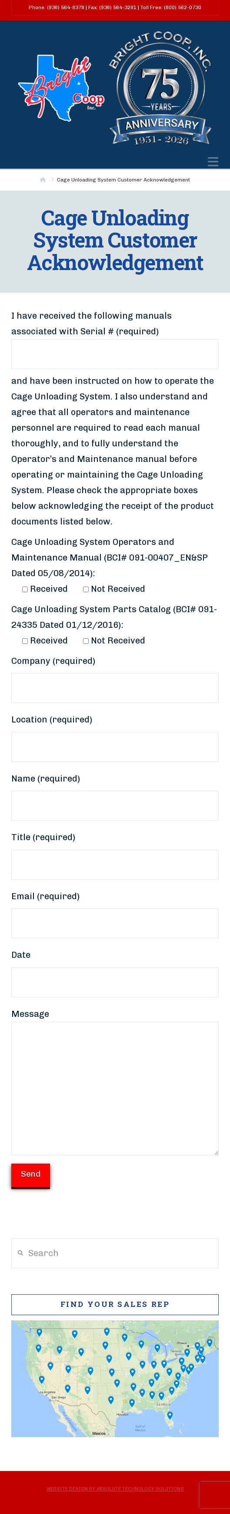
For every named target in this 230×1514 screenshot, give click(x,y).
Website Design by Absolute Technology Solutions (115, 1489)
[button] (213, 162)
